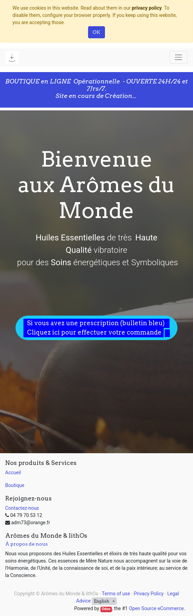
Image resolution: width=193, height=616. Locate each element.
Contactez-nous (22, 508)
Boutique (15, 485)
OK (96, 32)
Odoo (106, 609)
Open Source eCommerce (156, 608)
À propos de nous (26, 544)
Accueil (13, 472)
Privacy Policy (148, 593)
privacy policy (147, 8)
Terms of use (116, 593)
